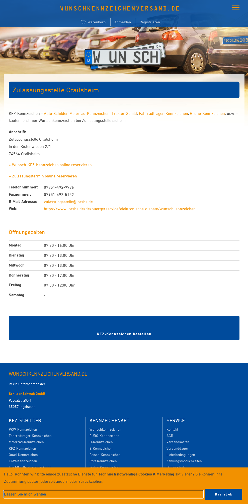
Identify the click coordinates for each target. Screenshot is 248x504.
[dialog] (124, 485)
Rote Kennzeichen (103, 461)
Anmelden (122, 22)
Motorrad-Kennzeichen (89, 113)
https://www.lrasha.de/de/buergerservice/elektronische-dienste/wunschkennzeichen (120, 208)
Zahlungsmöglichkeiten (184, 461)
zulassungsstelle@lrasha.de (68, 201)
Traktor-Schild (124, 113)
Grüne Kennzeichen (105, 467)
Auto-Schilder (56, 113)
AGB (170, 435)
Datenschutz (176, 467)
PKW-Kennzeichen (23, 429)
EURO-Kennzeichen (104, 435)
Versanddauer (177, 448)
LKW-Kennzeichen (23, 461)
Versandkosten (178, 442)
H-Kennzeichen (101, 442)
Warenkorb (93, 22)
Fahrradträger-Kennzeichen (163, 113)
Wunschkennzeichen (105, 429)
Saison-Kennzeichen (105, 454)
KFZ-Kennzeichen (22, 448)
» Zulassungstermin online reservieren (43, 176)
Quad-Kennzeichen (23, 454)
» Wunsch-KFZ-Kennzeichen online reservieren (50, 164)
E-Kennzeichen (101, 448)
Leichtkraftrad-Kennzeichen (30, 467)
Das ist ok (223, 494)
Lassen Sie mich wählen (25, 494)
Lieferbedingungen (181, 454)
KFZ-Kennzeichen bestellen (124, 334)
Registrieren (150, 22)
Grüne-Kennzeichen (207, 113)
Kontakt (172, 429)
